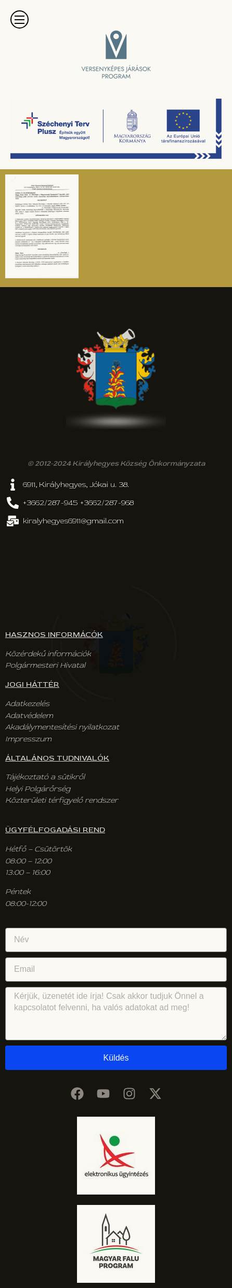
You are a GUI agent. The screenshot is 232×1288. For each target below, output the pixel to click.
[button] (19, 19)
